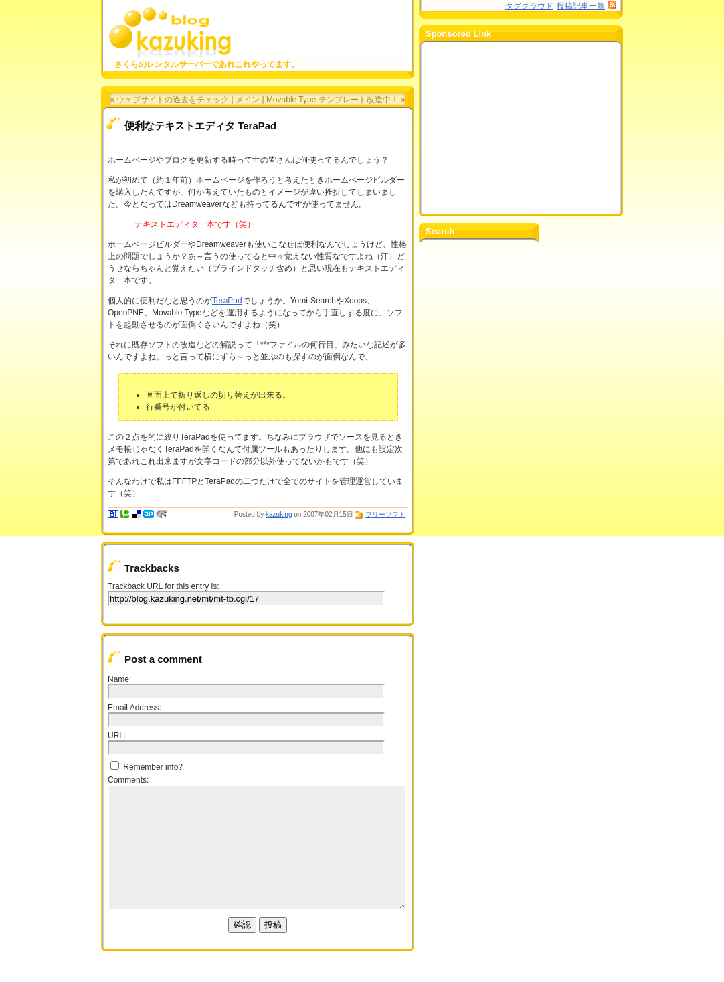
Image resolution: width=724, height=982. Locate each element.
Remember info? (146, 767)
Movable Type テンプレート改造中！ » (335, 99)
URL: (117, 735)
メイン (248, 99)
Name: (119, 679)
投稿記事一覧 (581, 6)
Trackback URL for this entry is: (163, 586)
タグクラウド (529, 6)
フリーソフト (385, 514)
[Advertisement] (519, 128)
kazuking (279, 514)
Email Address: (134, 707)
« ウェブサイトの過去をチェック (169, 99)
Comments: (128, 780)
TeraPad (227, 300)
